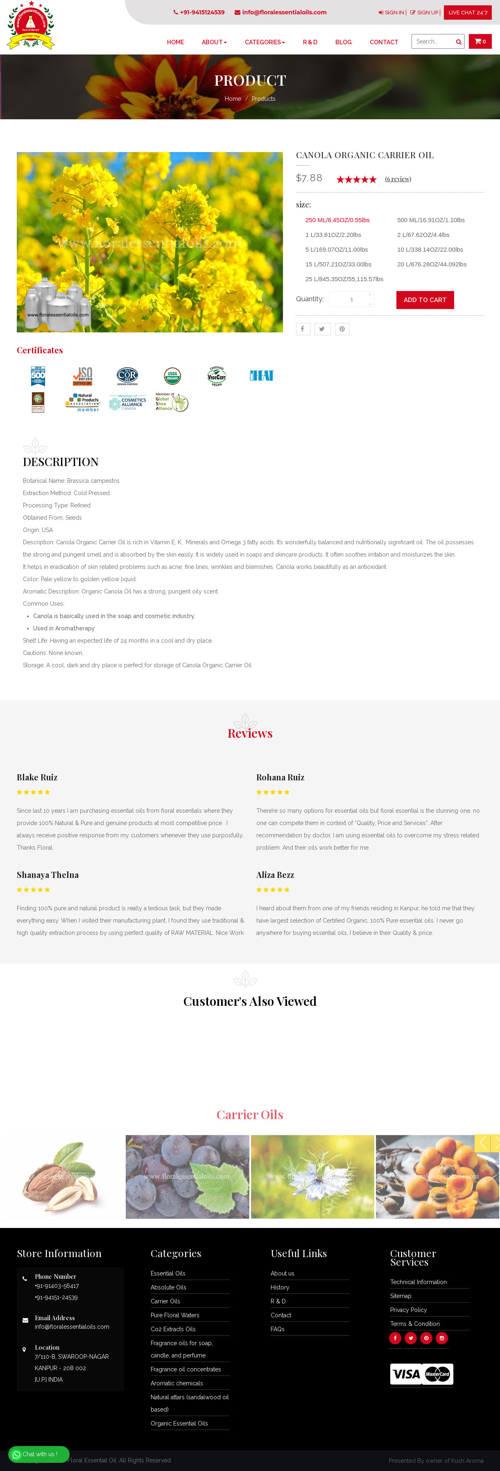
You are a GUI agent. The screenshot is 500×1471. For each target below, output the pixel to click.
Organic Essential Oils (179, 1423)
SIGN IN (394, 12)
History (280, 1287)
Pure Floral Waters (175, 1315)
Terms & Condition (415, 1324)
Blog (343, 42)
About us (282, 1273)
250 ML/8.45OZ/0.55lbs (334, 219)
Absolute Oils (168, 1287)
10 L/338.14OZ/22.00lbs (427, 249)
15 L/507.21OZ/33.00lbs (335, 264)
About (214, 42)
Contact (384, 42)
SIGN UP (427, 12)
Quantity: (310, 299)
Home (175, 42)
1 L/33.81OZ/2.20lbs (330, 234)
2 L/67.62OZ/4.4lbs (420, 234)
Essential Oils (168, 1273)
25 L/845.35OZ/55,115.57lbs (341, 278)
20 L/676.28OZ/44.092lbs (428, 264)
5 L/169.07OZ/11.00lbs (333, 249)
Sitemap (401, 1296)
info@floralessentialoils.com (281, 12)
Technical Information (418, 1282)
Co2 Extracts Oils (173, 1329)
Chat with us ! (33, 1455)
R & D (310, 42)
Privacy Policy (408, 1310)
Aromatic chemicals (177, 1383)
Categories (265, 42)
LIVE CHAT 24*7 (468, 12)
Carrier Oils (165, 1301)
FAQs (278, 1329)
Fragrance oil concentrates (186, 1369)
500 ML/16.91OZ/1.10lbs (428, 219)
